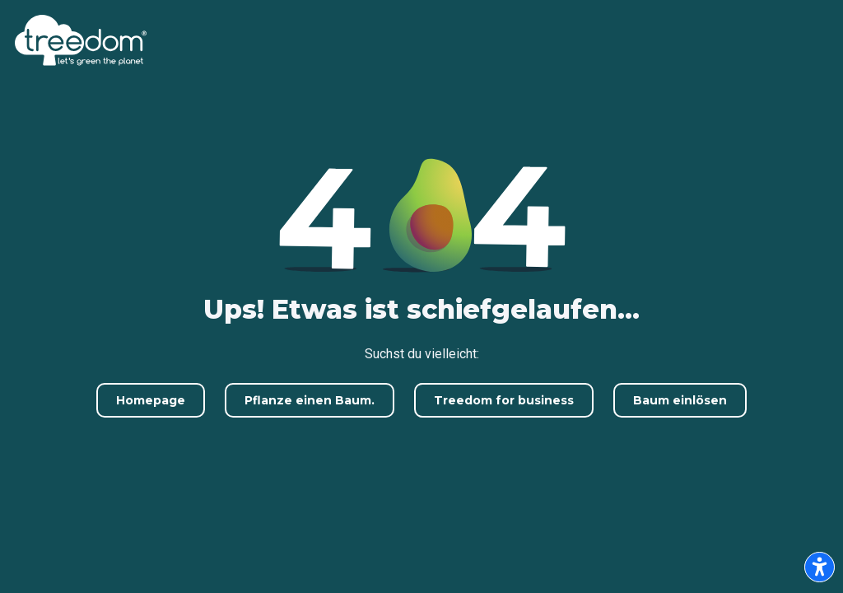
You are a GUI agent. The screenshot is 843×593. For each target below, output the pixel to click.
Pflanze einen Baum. (310, 400)
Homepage (150, 400)
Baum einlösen (680, 400)
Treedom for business (504, 400)
